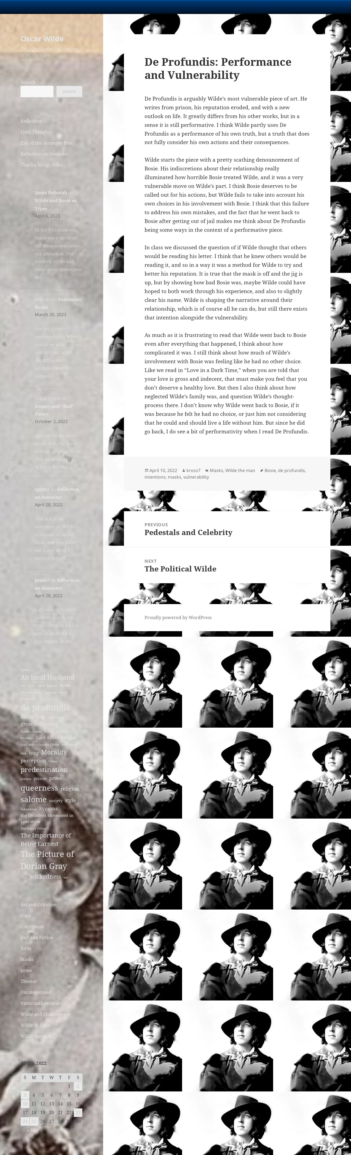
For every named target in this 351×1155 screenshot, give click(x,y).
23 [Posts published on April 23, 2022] (78, 1113)
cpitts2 (42, 489)
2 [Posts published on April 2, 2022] (78, 1086)
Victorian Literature (42, 1003)
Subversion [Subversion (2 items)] (29, 809)
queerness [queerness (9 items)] (39, 787)
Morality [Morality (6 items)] (54, 752)
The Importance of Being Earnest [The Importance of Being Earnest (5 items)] (46, 839)
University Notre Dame (50, 7)
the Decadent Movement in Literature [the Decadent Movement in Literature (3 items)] (47, 818)
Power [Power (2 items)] (53, 761)
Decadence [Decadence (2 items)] (28, 699)
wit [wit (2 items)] (66, 877)
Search (28, 82)
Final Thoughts (36, 132)
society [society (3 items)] (56, 800)
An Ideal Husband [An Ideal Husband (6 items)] (47, 677)
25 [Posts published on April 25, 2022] (34, 1121)
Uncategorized (36, 992)
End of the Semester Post (47, 143)
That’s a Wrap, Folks (41, 165)
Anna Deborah (51, 193)
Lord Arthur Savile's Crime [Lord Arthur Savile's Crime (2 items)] (40, 745)
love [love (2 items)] (23, 753)
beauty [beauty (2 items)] (52, 686)
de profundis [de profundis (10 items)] (45, 707)
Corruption (32, 927)
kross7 (42, 580)
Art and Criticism (38, 905)
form (26, 948)
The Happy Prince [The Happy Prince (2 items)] (34, 828)
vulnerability (196, 477)
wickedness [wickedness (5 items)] (45, 876)
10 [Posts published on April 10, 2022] (25, 1104)
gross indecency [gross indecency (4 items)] (39, 724)
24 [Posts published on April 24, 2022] (25, 1121)
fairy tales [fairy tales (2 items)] (54, 717)
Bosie (270, 470)
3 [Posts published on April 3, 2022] (25, 1095)
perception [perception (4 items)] (33, 760)
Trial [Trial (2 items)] (24, 877)
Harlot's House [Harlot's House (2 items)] (31, 731)
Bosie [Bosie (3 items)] (65, 685)
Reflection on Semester (45, 154)
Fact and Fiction (37, 937)
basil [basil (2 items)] (41, 686)
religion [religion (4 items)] (70, 788)
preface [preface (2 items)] (26, 779)
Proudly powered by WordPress (178, 617)
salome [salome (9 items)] (34, 799)
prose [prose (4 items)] (55, 778)
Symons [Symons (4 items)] (48, 808)
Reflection (31, 121)
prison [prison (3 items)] (40, 778)
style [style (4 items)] (70, 800)
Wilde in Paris (35, 1025)
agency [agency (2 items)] (25, 670)
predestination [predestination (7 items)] (44, 769)
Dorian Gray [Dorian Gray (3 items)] (33, 717)
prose (26, 970)
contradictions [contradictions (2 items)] (31, 692)
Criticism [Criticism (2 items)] (50, 692)
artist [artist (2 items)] (31, 686)
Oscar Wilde (42, 38)
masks (174, 477)
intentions (155, 477)
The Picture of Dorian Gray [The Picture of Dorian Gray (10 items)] (47, 859)
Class (26, 916)
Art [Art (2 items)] (23, 686)
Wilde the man (36, 1036)
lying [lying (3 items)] (34, 753)
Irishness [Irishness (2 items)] (27, 738)
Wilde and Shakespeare (45, 1014)
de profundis (291, 470)
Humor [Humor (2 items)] (49, 731)
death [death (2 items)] (63, 692)
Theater (29, 981)
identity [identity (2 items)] (62, 731)
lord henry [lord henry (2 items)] (69, 745)
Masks (27, 959)
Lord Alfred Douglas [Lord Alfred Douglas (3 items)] (56, 737)
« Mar (33, 1130)
